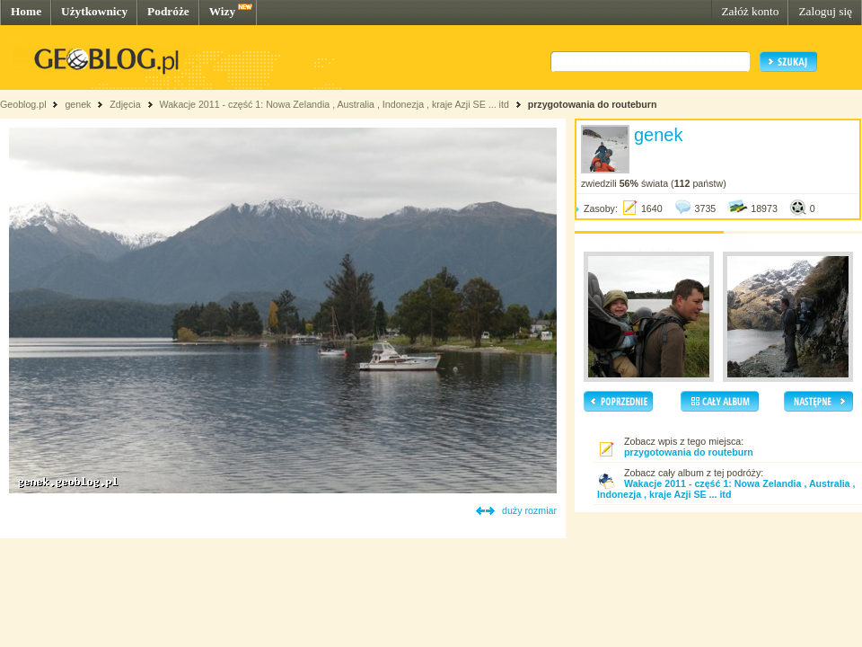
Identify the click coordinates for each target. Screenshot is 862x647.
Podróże (168, 11)
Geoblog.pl (23, 104)
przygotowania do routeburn (592, 104)
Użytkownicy (94, 11)
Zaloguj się (825, 11)
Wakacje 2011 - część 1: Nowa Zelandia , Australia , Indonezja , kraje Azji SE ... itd (333, 104)
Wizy (222, 11)
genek (78, 104)
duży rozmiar (529, 510)
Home (26, 11)
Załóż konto (749, 11)
